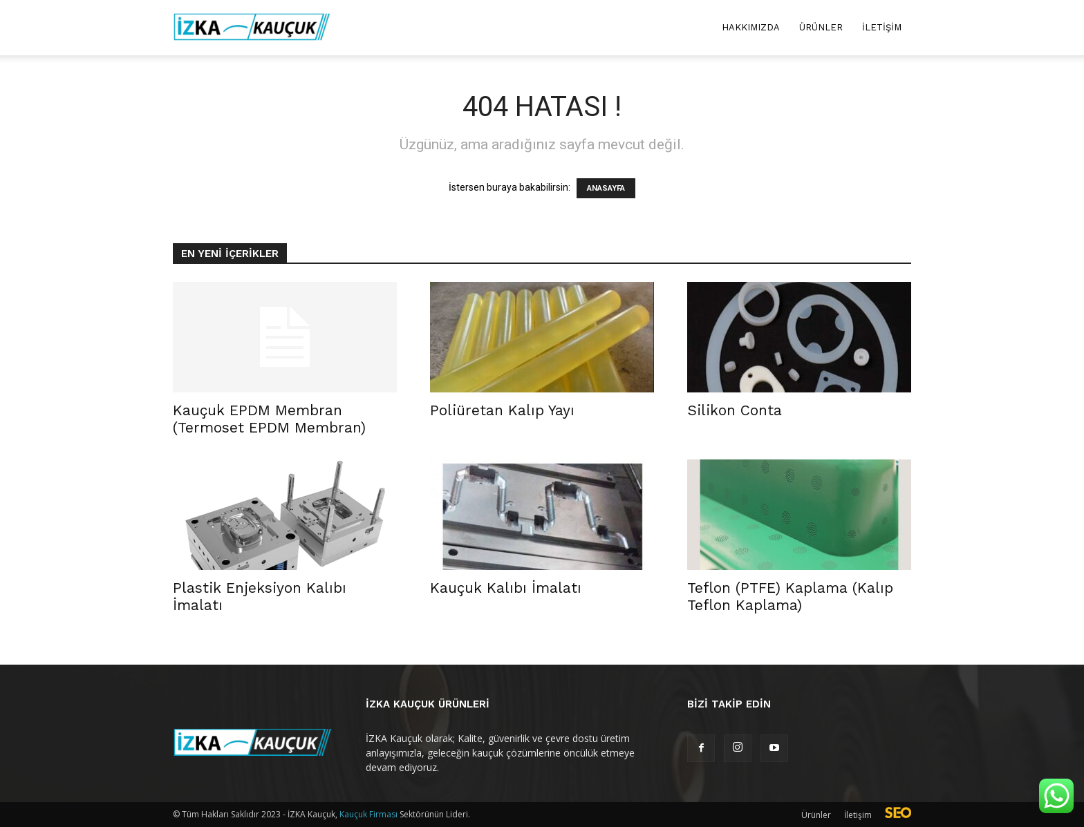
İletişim (881, 27)
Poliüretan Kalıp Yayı (502, 410)
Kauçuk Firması (368, 814)
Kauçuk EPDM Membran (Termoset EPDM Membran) (269, 418)
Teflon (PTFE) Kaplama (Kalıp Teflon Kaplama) (790, 596)
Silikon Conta (734, 410)
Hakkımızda (751, 27)
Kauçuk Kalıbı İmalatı (505, 587)
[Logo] (252, 28)
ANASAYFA (606, 188)
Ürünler (821, 27)
